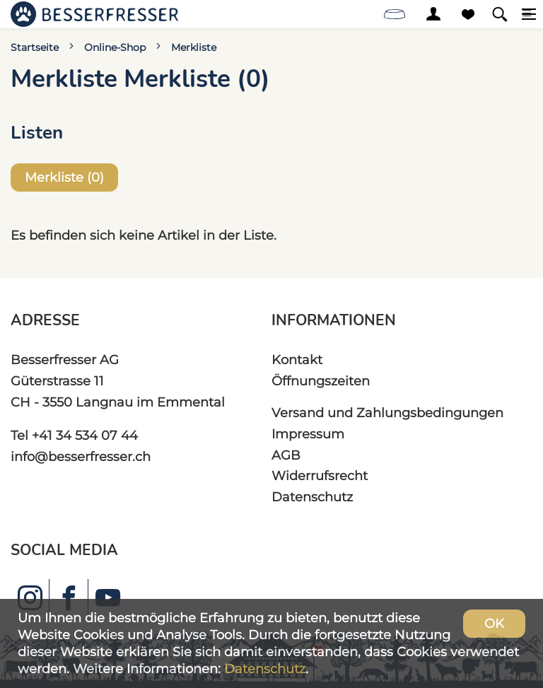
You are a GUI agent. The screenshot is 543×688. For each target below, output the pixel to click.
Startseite (35, 47)
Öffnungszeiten (321, 380)
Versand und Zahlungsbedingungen (387, 412)
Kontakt (297, 359)
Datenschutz (312, 496)
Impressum (308, 433)
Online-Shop (115, 47)
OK (494, 623)
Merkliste (193, 47)
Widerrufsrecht (320, 475)
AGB (286, 455)
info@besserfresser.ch (81, 456)
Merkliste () (64, 177)
